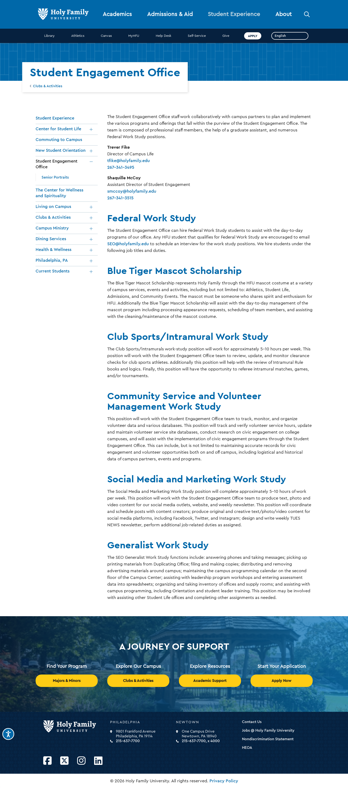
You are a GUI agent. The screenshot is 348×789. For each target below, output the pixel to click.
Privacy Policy (223, 781)
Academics (117, 14)
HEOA (247, 748)
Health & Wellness (53, 249)
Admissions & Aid (170, 14)
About (283, 14)
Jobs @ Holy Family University (268, 730)
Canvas (106, 36)
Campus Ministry (52, 228)
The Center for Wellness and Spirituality (59, 193)
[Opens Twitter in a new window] (64, 761)
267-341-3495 (120, 167)
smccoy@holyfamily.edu (131, 191)
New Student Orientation (61, 150)
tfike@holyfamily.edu (128, 160)
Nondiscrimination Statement (268, 739)
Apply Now (281, 681)
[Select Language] (289, 36)
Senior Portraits (55, 177)
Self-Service (197, 36)
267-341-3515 (120, 198)
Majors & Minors (66, 681)
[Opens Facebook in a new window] (47, 761)
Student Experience (234, 14)
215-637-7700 (128, 741)
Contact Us (252, 722)
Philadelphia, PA (52, 260)
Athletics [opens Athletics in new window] (77, 36)
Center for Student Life (58, 129)
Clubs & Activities (47, 86)
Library (49, 36)
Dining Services (51, 239)
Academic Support (209, 681)
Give (225, 36)
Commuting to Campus (59, 139)
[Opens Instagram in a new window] (81, 761)
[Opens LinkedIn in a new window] (98, 761)
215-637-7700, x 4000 (201, 741)
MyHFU (133, 36)
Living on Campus (53, 206)
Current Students (53, 271)
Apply (252, 36)
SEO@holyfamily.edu (128, 244)
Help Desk (163, 36)
